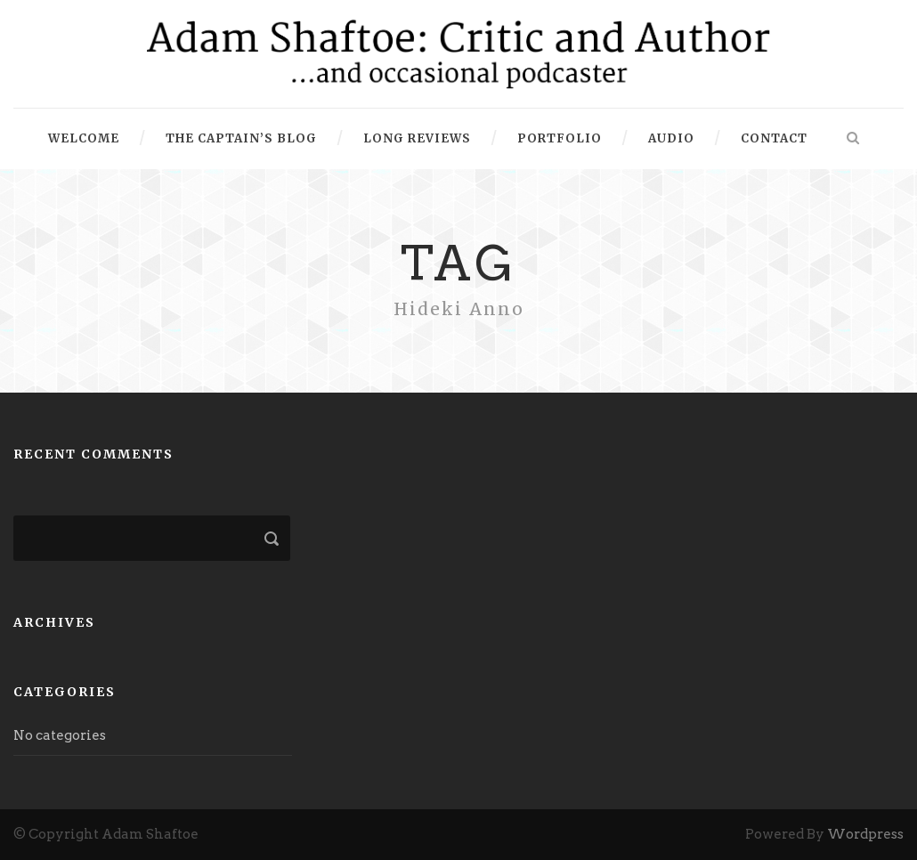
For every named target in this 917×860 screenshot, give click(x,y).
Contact (774, 138)
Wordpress (865, 834)
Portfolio (559, 138)
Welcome (83, 138)
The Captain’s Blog (241, 138)
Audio (671, 138)
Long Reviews (417, 138)
